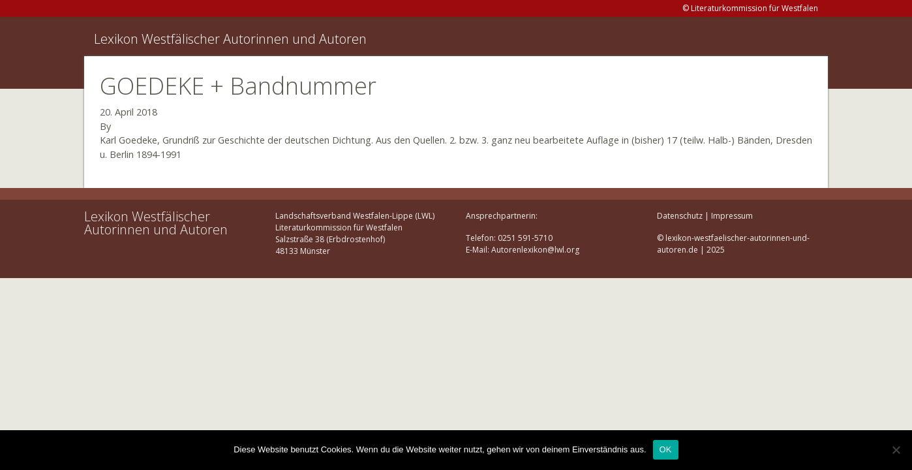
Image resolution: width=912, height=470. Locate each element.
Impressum (732, 215)
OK (666, 449)
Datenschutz (680, 215)
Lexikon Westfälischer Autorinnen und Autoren (230, 39)
